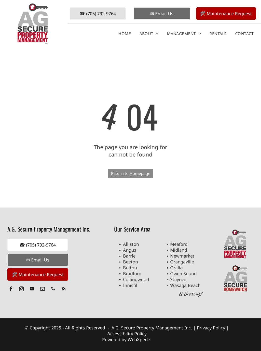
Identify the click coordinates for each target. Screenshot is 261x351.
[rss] (63, 290)
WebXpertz (139, 339)
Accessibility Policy (127, 334)
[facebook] (10, 290)
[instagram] (21, 290)
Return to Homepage (130, 173)
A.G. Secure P (125, 328)
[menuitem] (122, 34)
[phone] (53, 290)
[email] (42, 290)
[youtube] (31, 290)
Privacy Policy (211, 328)
